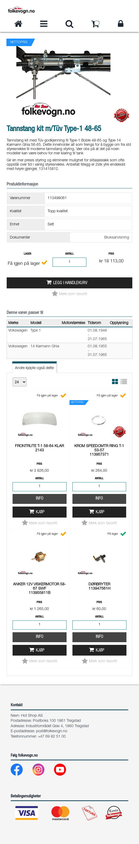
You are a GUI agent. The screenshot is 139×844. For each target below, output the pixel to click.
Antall (69, 253)
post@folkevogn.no (51, 731)
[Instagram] (42, 771)
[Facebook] (21, 771)
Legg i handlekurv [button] (70, 283)
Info (39, 424)
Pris (111, 253)
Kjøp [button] (40, 438)
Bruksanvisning (116, 238)
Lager (27, 253)
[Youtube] (64, 771)
